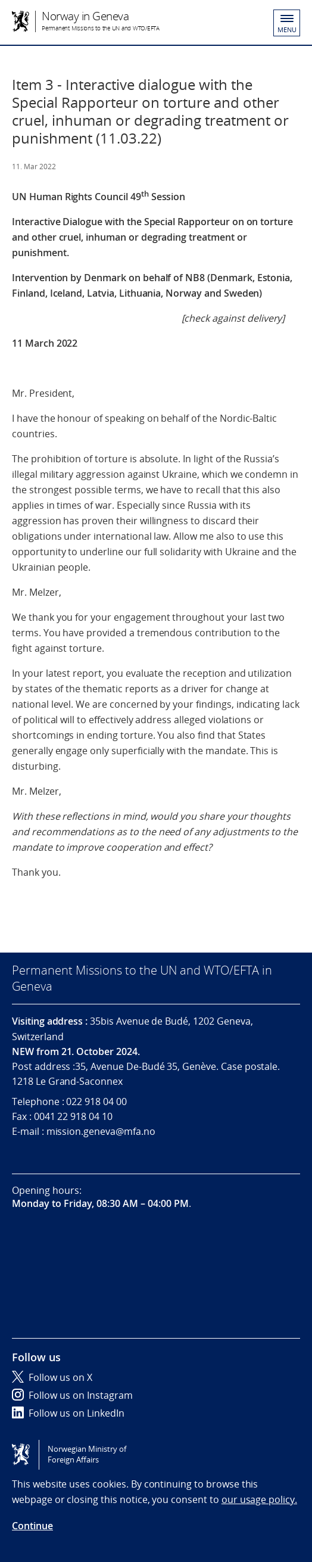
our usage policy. (259, 1499)
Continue (32, 1525)
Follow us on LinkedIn (68, 1413)
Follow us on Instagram (72, 1395)
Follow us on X (52, 1377)
